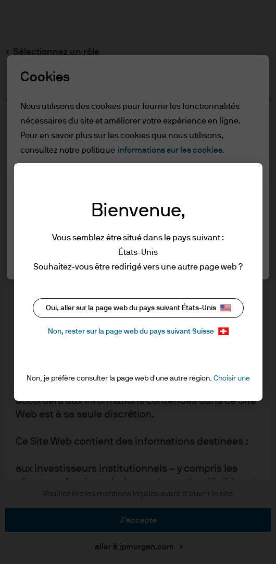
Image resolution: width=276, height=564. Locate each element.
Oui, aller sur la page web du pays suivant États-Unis (138, 308)
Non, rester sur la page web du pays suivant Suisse (138, 331)
